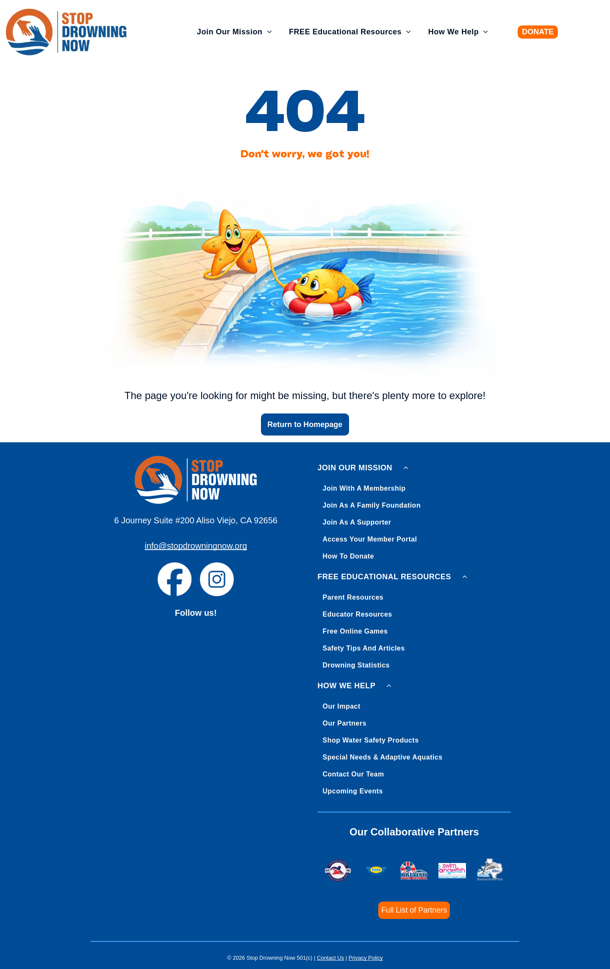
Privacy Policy (366, 958)
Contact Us (330, 958)
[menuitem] (234, 32)
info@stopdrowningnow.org (195, 545)
